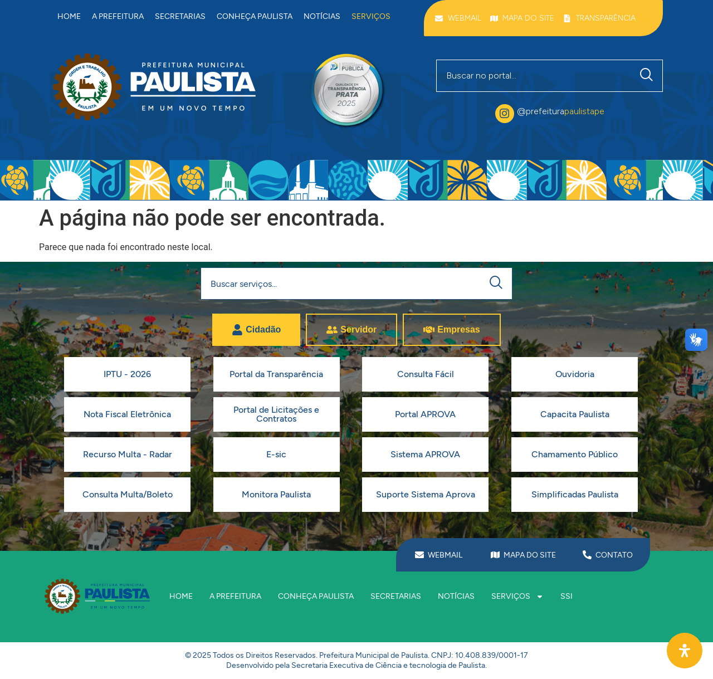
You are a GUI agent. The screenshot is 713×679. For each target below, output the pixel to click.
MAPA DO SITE (530, 555)
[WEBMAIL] (419, 554)
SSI (566, 596)
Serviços (370, 16)
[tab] (256, 330)
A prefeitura (118, 16)
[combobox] (534, 75)
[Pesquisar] (649, 75)
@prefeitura (560, 111)
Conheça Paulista (254, 16)
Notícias (322, 16)
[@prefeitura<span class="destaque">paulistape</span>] (504, 113)
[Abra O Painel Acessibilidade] (684, 650)
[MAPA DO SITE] (495, 554)
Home (69, 16)
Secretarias (180, 16)
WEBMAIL (445, 555)
